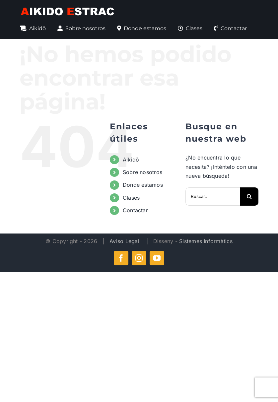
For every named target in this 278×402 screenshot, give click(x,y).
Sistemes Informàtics (206, 241)
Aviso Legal (125, 241)
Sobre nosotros (142, 172)
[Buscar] (249, 196)
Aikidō (131, 159)
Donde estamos (143, 184)
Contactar (135, 210)
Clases (131, 197)
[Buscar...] (212, 196)
